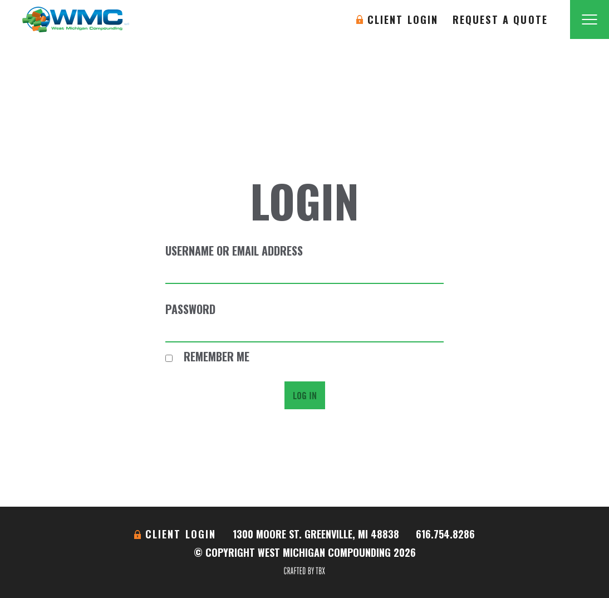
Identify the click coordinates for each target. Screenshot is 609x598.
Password (190, 309)
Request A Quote (500, 19)
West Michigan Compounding (75, 19)
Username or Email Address (234, 250)
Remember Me (207, 356)
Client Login (403, 19)
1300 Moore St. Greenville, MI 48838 (316, 534)
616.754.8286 (445, 534)
